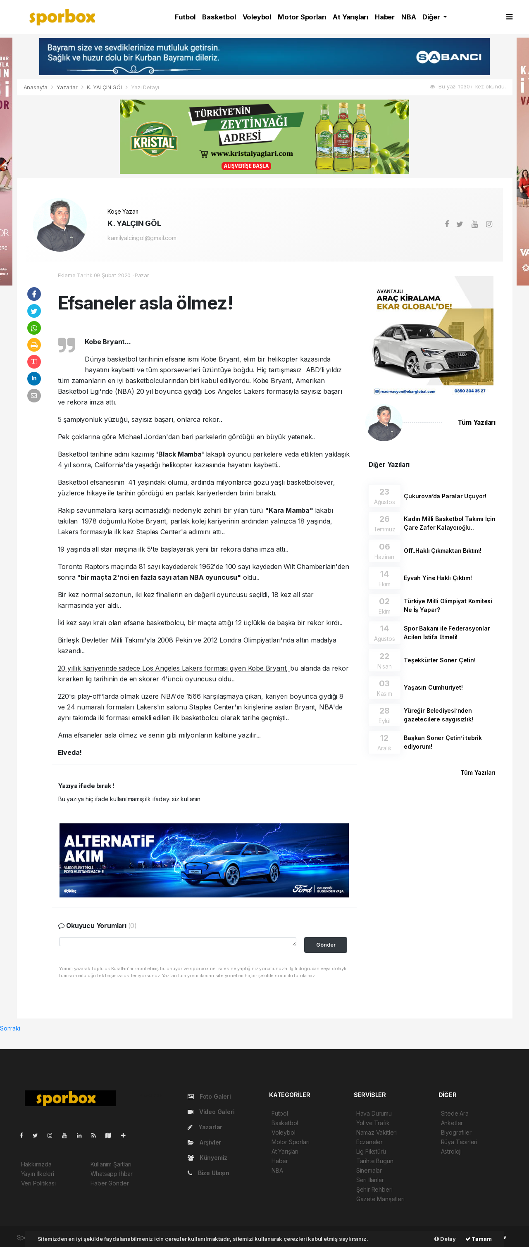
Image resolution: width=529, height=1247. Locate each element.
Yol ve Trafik (373, 1122)
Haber (385, 17)
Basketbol (219, 17)
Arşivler (204, 1142)
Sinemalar (369, 1170)
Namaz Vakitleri (376, 1132)
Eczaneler (369, 1141)
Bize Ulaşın (208, 1172)
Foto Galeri (209, 1096)
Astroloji (451, 1151)
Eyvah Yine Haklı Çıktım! (438, 577)
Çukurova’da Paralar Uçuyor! (445, 496)
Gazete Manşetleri (380, 1198)
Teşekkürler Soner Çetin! (439, 660)
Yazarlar (68, 87)
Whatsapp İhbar (112, 1173)
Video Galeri (211, 1111)
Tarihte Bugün (374, 1160)
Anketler (452, 1122)
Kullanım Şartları (111, 1164)
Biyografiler (456, 1132)
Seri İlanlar (370, 1179)
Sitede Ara (455, 1113)
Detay (445, 1238)
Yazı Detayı (145, 87)
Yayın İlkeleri (37, 1173)
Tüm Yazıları (477, 422)
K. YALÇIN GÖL (105, 87)
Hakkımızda (36, 1164)
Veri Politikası (38, 1183)
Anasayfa (36, 87)
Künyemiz (207, 1157)
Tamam (478, 1238)
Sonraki (10, 1028)
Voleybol (257, 17)
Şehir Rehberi (374, 1189)
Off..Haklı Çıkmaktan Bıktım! (442, 550)
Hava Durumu (374, 1113)
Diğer (431, 17)
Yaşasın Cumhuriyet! (433, 687)
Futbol (185, 17)
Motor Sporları (302, 17)
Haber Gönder (110, 1183)
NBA (408, 17)
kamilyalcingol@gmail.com (141, 237)
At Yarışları (350, 17)
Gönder (326, 945)
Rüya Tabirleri (459, 1141)
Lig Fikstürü (371, 1151)
